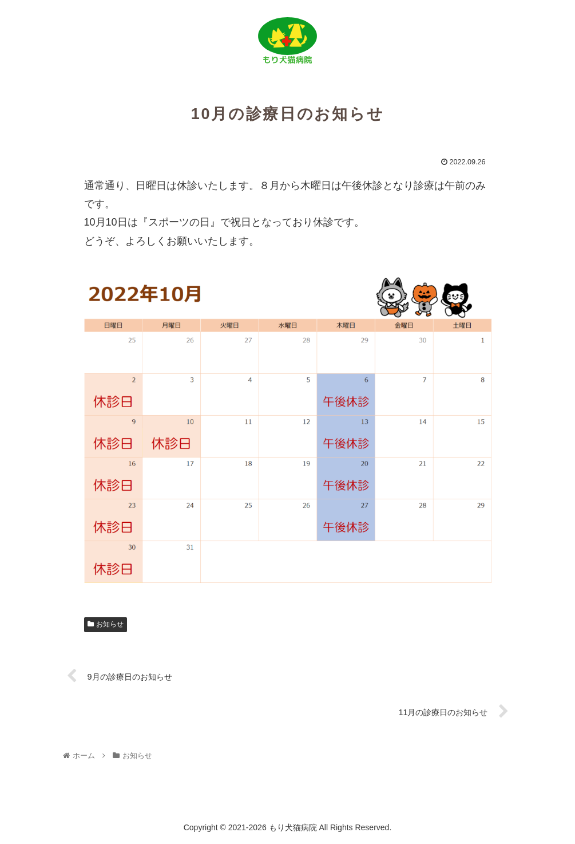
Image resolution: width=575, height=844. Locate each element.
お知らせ (106, 624)
